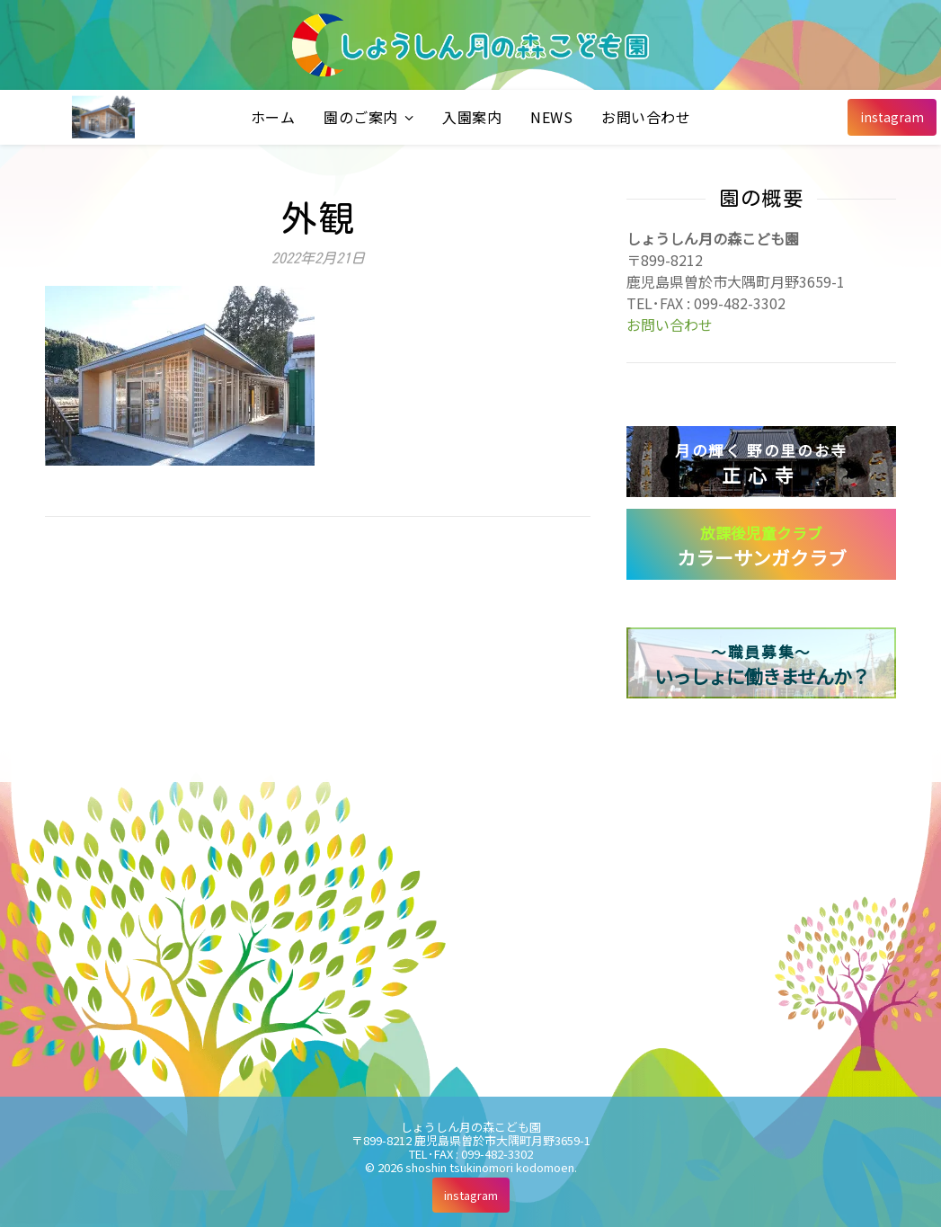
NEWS (551, 117)
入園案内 (472, 117)
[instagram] (892, 117)
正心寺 (761, 464)
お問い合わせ (645, 117)
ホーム (273, 117)
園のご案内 (361, 117)
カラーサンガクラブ (762, 546)
